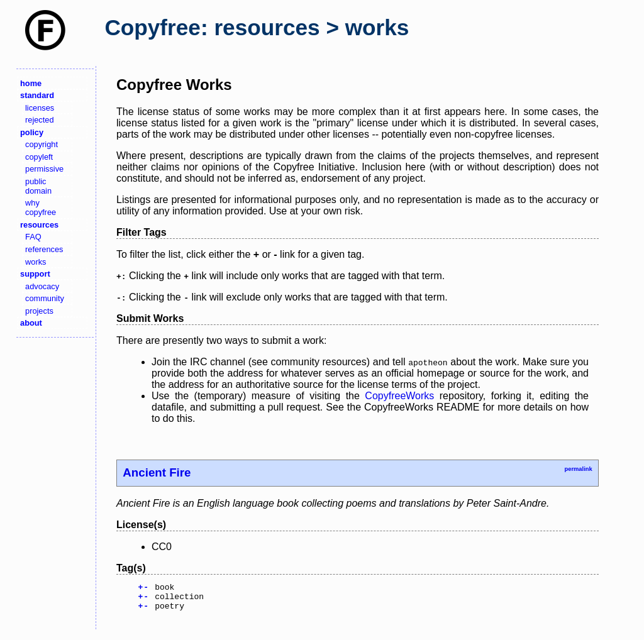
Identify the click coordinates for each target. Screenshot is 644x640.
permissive (44, 169)
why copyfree (40, 207)
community (44, 298)
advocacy (42, 286)
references (44, 249)
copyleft (39, 157)
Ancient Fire (157, 472)
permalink (578, 469)
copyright (41, 144)
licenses (39, 108)
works (35, 262)
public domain (38, 186)
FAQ (33, 236)
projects (39, 311)
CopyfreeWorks (399, 395)
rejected (39, 119)
